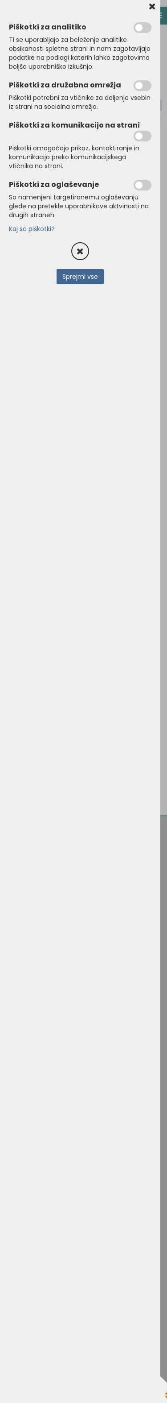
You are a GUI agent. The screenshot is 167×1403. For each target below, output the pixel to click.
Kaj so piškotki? (32, 228)
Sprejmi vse (80, 276)
